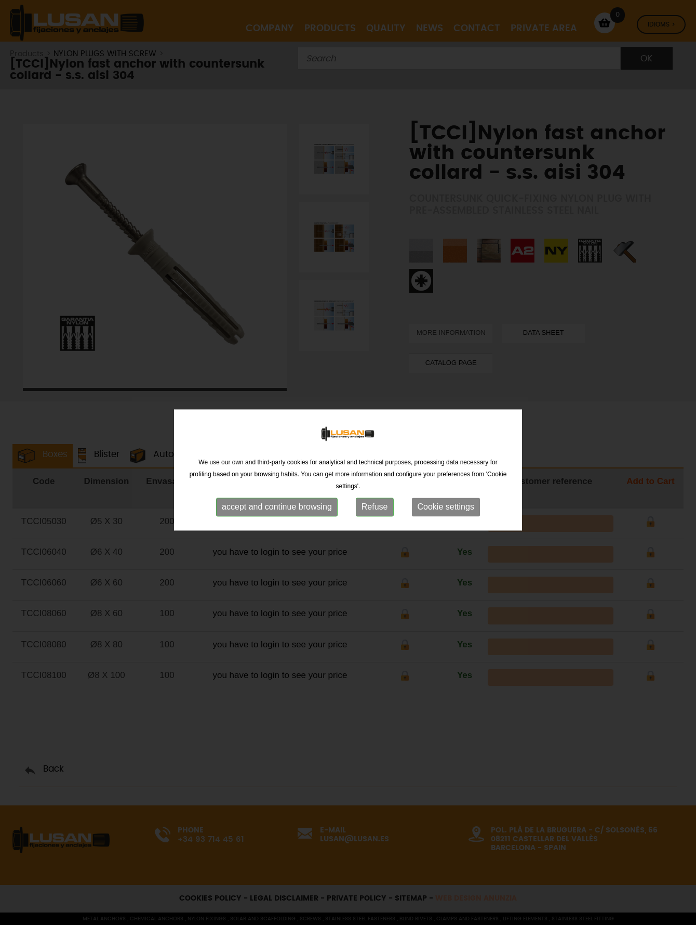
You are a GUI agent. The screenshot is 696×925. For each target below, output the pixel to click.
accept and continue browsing (277, 516)
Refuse (375, 516)
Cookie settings (446, 516)
